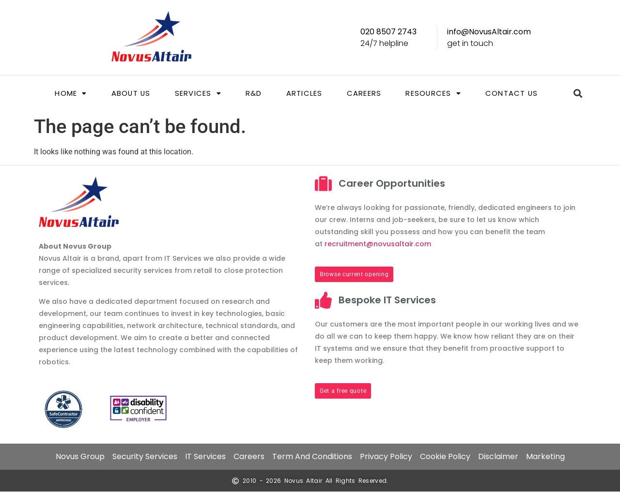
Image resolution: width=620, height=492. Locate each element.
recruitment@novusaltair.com (378, 244)
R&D (254, 94)
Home (69, 94)
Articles (304, 94)
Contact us (513, 94)
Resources (434, 94)
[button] (69, 93)
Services (197, 94)
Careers (364, 94)
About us (129, 94)
